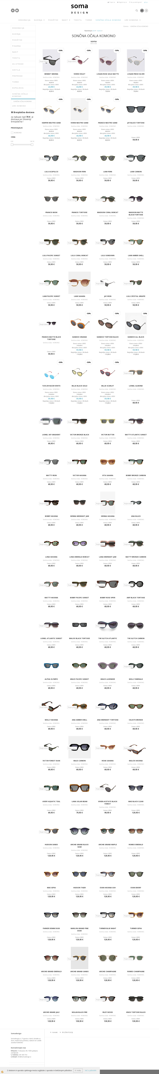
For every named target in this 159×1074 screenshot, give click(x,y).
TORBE (88, 20)
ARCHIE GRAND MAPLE (108, 844)
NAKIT (65, 20)
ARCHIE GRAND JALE (51, 1012)
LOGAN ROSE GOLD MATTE (108, 74)
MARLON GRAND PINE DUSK (79, 929)
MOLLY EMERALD (136, 679)
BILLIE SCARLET (107, 386)
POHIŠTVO (53, 20)
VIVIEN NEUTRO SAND (79, 123)
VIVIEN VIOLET (79, 74)
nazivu (100, 31)
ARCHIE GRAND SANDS (79, 971)
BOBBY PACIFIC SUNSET (79, 597)
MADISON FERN (79, 171)
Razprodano (44, 61)
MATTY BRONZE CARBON (136, 557)
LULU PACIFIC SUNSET (51, 255)
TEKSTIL (78, 20)
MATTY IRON (51, 475)
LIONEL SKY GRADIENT (51, 434)
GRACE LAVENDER (107, 679)
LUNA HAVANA (51, 557)
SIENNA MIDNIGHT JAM (79, 516)
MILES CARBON (79, 761)
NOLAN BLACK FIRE (79, 1012)
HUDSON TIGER (79, 887)
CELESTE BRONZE (136, 720)
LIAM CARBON (136, 171)
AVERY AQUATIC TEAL (51, 801)
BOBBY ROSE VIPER (107, 597)
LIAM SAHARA (79, 296)
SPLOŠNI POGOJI (67, 1032)
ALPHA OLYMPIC (51, 679)
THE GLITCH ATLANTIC (107, 638)
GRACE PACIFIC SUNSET (79, 679)
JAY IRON (107, 296)
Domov (125, 26)
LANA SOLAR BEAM (79, 801)
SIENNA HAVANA (108, 516)
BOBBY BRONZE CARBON (136, 475)
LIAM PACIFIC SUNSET (51, 296)
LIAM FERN (107, 171)
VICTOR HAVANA (79, 475)
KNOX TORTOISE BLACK (136, 1012)
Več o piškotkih (90, 1070)
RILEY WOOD (108, 1012)
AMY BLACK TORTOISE (136, 597)
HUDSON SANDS (51, 844)
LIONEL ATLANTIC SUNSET (51, 638)
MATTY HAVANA (51, 597)
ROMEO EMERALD (136, 844)
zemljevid (14, 1053)
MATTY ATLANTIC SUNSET (136, 434)
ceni (94, 31)
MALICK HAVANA (136, 761)
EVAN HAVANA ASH (108, 887)
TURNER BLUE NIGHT (107, 928)
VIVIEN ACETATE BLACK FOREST (107, 802)
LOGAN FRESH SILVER (135, 74)
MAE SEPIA (51, 887)
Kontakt (54, 1032)
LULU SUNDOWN (107, 255)
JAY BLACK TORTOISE (135, 123)
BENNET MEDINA (51, 74)
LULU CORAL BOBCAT (79, 255)
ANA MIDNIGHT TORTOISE (107, 720)
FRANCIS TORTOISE (79, 212)
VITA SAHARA (107, 475)
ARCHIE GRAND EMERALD (51, 971)
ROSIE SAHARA (108, 761)
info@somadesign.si (24, 1057)
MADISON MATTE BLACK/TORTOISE (136, 213)
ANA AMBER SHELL (79, 720)
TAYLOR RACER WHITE (51, 386)
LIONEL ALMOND (136, 386)
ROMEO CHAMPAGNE (135, 971)
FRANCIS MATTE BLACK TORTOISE (51, 338)
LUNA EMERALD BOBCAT (79, 557)
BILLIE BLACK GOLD (79, 386)
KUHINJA (38, 20)
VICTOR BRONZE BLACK (79, 434)
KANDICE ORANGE (79, 337)
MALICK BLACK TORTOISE (79, 638)
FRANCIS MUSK (51, 212)
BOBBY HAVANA (51, 516)
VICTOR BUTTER (107, 434)
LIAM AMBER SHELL (136, 255)
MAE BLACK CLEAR (135, 801)
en (147, 2)
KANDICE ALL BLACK (136, 337)
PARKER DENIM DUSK (51, 928)
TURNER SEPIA (136, 928)
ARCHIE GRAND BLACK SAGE (79, 845)
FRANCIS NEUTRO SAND (107, 123)
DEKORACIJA (24, 20)
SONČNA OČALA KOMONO (108, 20)
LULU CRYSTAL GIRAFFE (135, 296)
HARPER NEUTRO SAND (51, 123)
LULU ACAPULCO (51, 171)
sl (144, 2)
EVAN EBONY (136, 887)
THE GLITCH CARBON (135, 638)
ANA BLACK (136, 516)
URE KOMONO (131, 20)
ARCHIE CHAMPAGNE (107, 971)
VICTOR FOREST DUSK (51, 761)
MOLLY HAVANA (51, 720)
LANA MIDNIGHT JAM (107, 557)
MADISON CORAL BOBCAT (107, 212)
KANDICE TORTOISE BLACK (108, 337)
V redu (78, 1070)
